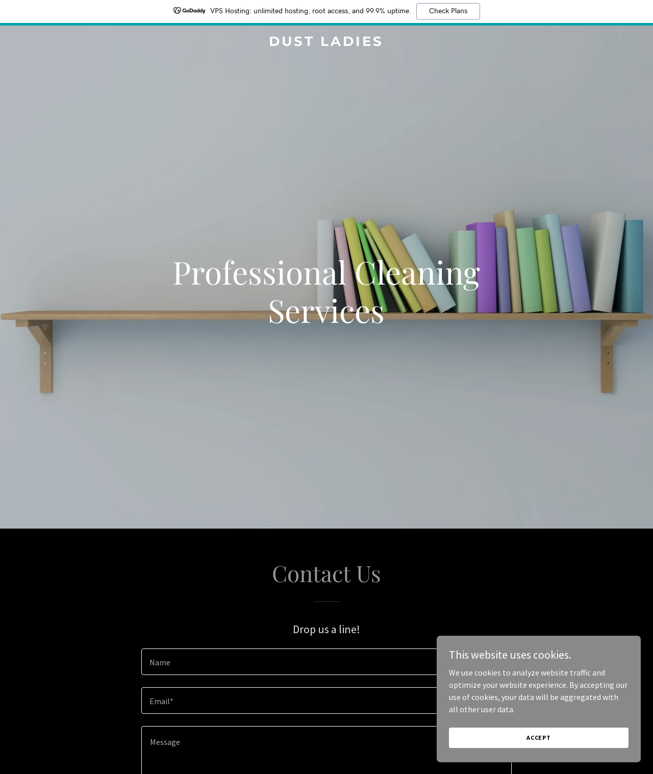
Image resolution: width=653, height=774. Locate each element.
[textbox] (326, 661)
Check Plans (448, 11)
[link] (327, 43)
